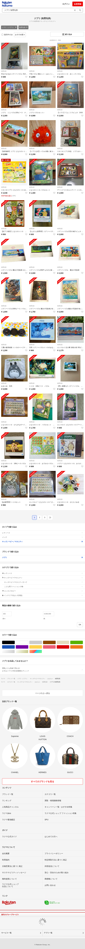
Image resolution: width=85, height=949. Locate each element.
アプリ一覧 (48, 933)
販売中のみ (7, 35)
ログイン (66, 4)
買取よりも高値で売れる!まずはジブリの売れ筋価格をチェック (42, 669)
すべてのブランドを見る (42, 781)
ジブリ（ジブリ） (9, 27)
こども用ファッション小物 (43, 587)
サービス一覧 (6, 933)
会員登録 (77, 4)
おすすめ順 (20, 35)
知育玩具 (23, 27)
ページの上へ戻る (42, 693)
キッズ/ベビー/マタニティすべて (43, 582)
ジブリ (42, 557)
